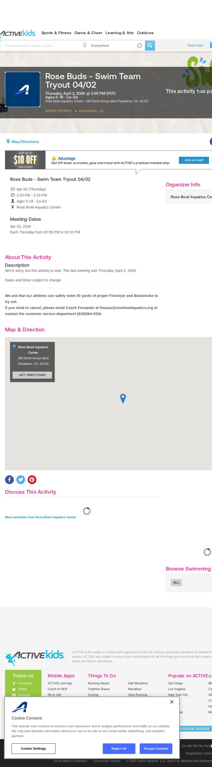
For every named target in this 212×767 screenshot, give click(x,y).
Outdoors (145, 33)
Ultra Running (137, 695)
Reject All (119, 748)
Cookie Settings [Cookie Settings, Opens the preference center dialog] (33, 748)
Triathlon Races (99, 689)
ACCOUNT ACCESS (194, 729)
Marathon (134, 689)
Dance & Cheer (88, 33)
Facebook (25, 683)
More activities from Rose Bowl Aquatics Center (40, 517)
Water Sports (58, 111)
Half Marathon (138, 683)
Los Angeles (176, 689)
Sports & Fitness (56, 33)
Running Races (98, 683)
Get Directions (32, 375)
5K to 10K (55, 695)
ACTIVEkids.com (35, 658)
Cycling (93, 695)
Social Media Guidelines (70, 761)
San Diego (175, 683)
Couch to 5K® (57, 689)
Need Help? (196, 45)
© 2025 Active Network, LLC (146, 761)
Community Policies (107, 761)
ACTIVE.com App (60, 683)
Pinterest (24, 695)
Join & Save (194, 160)
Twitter (22, 689)
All (176, 582)
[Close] (171, 701)
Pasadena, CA (91, 111)
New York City (178, 695)
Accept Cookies (155, 748)
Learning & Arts (120, 33)
